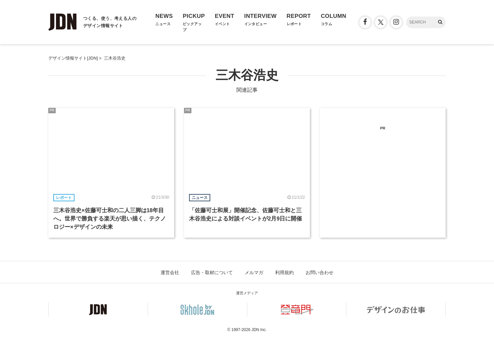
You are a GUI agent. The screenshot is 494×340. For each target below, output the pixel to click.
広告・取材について (212, 272)
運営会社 (170, 272)
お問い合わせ (319, 272)
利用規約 (284, 272)
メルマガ (254, 272)
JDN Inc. (259, 329)
